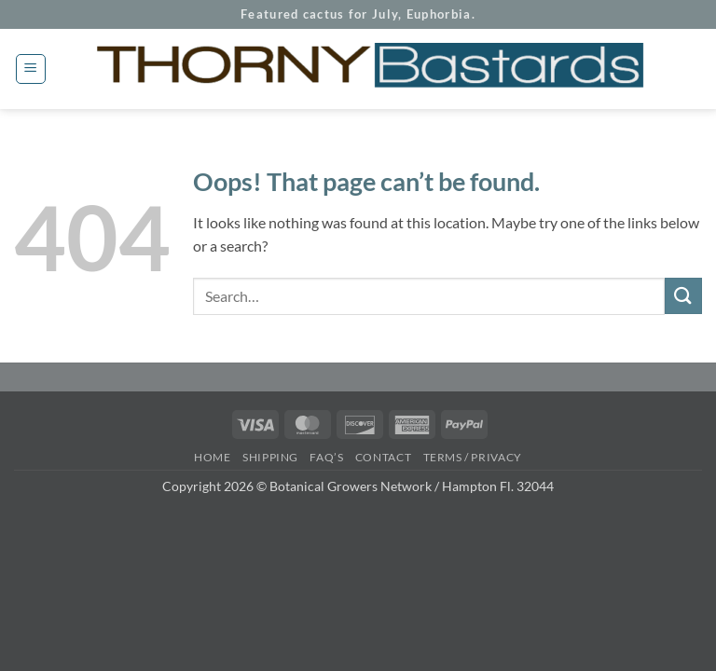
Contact (383, 457)
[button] (31, 69)
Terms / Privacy (472, 457)
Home (212, 457)
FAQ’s (326, 457)
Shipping (270, 457)
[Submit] (683, 296)
